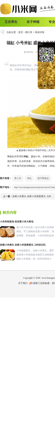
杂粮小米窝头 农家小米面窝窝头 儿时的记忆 (23, 245)
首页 (20, 32)
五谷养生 (11, 22)
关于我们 (23, 283)
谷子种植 (33, 22)
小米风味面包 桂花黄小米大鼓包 (16, 221)
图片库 (28, 32)
